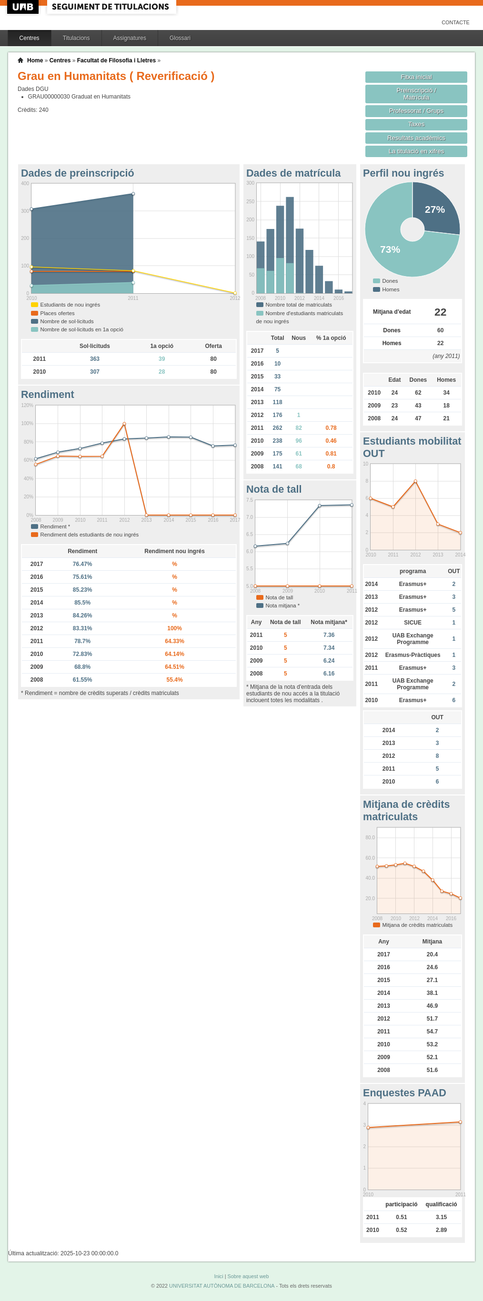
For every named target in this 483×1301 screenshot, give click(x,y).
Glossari (180, 38)
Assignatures (129, 38)
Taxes (416, 124)
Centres (30, 38)
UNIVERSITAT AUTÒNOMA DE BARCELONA (221, 1286)
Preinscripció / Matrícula (416, 94)
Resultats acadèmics (416, 137)
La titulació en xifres (416, 151)
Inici (218, 1276)
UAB (24, 7)
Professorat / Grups (416, 110)
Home (35, 60)
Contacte (456, 22)
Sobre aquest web (248, 1276)
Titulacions (76, 38)
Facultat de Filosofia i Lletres (116, 60)
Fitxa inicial (416, 76)
